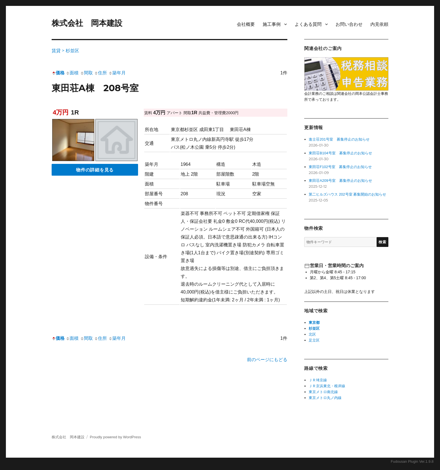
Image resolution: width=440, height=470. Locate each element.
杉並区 (314, 328)
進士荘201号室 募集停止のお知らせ (339, 139)
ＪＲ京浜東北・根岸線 (327, 386)
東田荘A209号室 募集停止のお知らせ (340, 180)
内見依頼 (379, 24)
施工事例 (272, 24)
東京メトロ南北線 (323, 392)
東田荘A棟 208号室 (95, 87)
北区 (312, 334)
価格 (58, 72)
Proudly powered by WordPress (115, 437)
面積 (72, 72)
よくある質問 (308, 24)
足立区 (314, 340)
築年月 (117, 72)
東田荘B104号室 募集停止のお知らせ (340, 153)
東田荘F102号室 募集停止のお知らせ (340, 167)
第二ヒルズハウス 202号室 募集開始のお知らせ (347, 194)
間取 (86, 72)
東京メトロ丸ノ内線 (325, 398)
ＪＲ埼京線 (318, 380)
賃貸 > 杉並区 (65, 50)
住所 (100, 72)
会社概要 (246, 24)
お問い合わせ (349, 24)
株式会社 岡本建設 (87, 23)
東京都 (314, 322)
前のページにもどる (267, 359)
